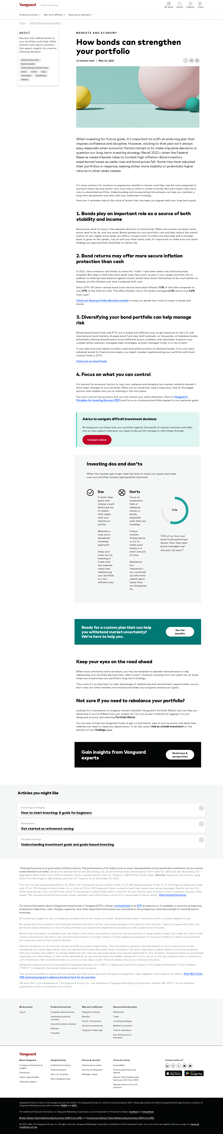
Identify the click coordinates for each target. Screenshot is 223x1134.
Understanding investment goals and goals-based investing (67, 844)
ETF (139, 905)
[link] (185, 60)
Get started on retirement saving (47, 828)
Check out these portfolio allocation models (102, 300)
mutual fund (122, 905)
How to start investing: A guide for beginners (56, 812)
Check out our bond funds (91, 361)
